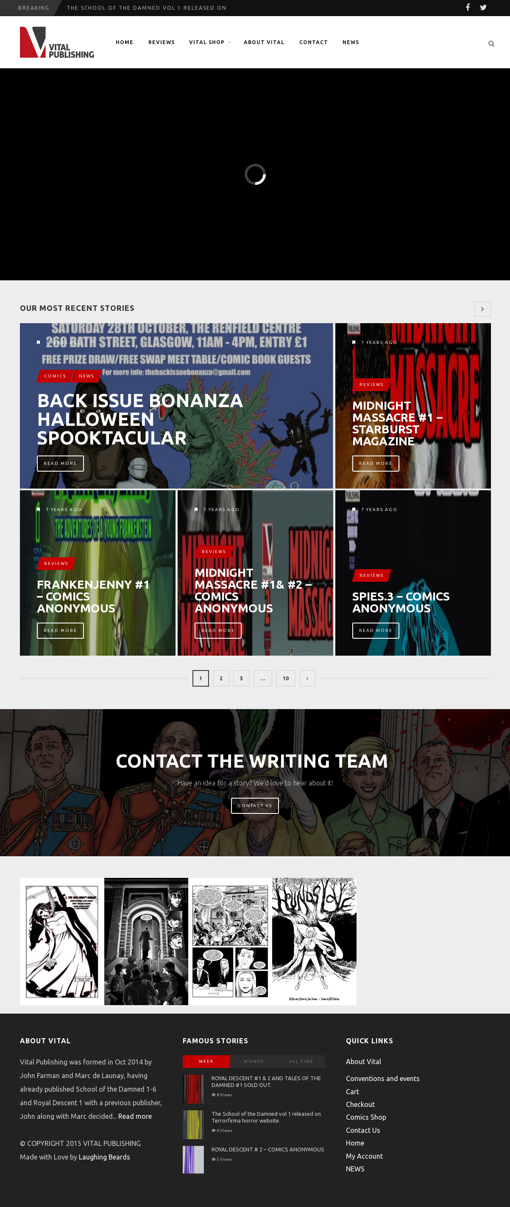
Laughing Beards (104, 1157)
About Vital (264, 42)
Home (125, 42)
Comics (55, 376)
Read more (135, 1116)
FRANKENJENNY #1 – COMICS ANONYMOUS (93, 596)
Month (254, 1061)
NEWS (351, 42)
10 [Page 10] (286, 678)
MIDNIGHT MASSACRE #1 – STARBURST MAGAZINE (397, 423)
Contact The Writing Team (252, 760)
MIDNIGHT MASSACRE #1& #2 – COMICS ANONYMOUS (253, 590)
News (86, 376)
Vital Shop (207, 42)
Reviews (161, 42)
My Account (364, 1156)
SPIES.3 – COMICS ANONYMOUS (401, 602)
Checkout (360, 1104)
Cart (352, 1091)
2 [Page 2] (221, 678)
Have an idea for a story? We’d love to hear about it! (255, 783)
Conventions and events (383, 1078)
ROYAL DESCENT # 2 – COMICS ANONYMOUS (268, 1149)
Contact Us (255, 805)
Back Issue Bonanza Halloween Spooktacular (140, 419)
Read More (60, 463)
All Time (301, 1061)
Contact (313, 42)
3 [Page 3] (241, 678)
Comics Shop (366, 1117)
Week (206, 1061)
